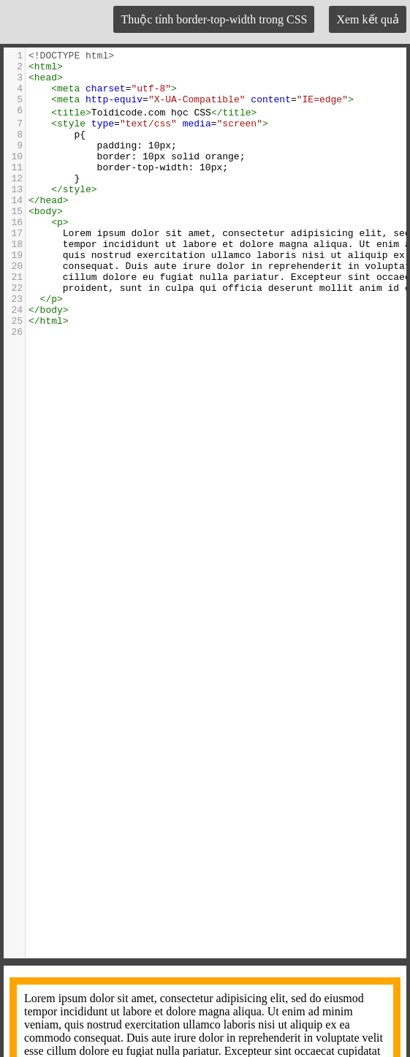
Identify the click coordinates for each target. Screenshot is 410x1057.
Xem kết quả (367, 19)
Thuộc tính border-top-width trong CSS (214, 19)
